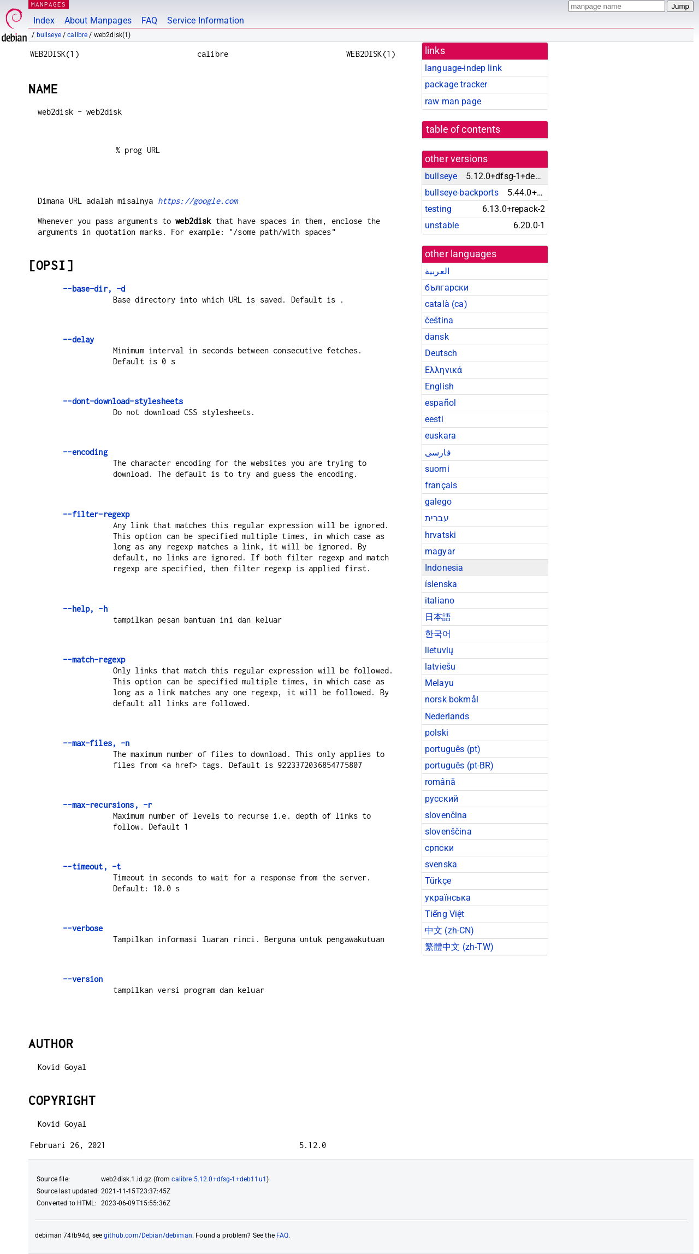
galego (438, 501)
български (447, 287)
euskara (440, 435)
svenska (441, 864)
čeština (439, 320)
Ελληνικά (443, 370)
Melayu (439, 683)
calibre (77, 35)
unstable (442, 225)
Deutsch (441, 353)
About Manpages (98, 20)
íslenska (441, 584)
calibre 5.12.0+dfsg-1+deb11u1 (218, 1179)
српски (439, 848)
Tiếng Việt (445, 914)
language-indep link (463, 68)
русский (441, 799)
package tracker (456, 84)
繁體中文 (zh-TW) (459, 947)
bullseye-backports (462, 192)
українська (448, 897)
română (440, 782)
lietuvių (439, 650)
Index (44, 20)
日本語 (438, 617)
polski (436, 732)
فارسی (438, 452)
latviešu (440, 666)
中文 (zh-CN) (450, 930)
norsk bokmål (451, 699)
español (440, 403)
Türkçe (438, 881)
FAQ (149, 20)
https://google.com (198, 200)
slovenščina (448, 831)
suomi (437, 469)
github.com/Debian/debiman (148, 1235)
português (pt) (453, 749)
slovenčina (446, 815)
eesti (434, 419)
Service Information (205, 20)
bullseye (49, 35)
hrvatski (440, 535)
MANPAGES (48, 4)
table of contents (463, 129)
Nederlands (447, 716)
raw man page (453, 101)
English (439, 386)
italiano (439, 600)
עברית (437, 518)
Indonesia (444, 568)
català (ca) (446, 304)
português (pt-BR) (459, 765)
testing (438, 209)
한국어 (438, 634)
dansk (437, 337)
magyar (440, 551)
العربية (437, 271)
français (441, 485)
